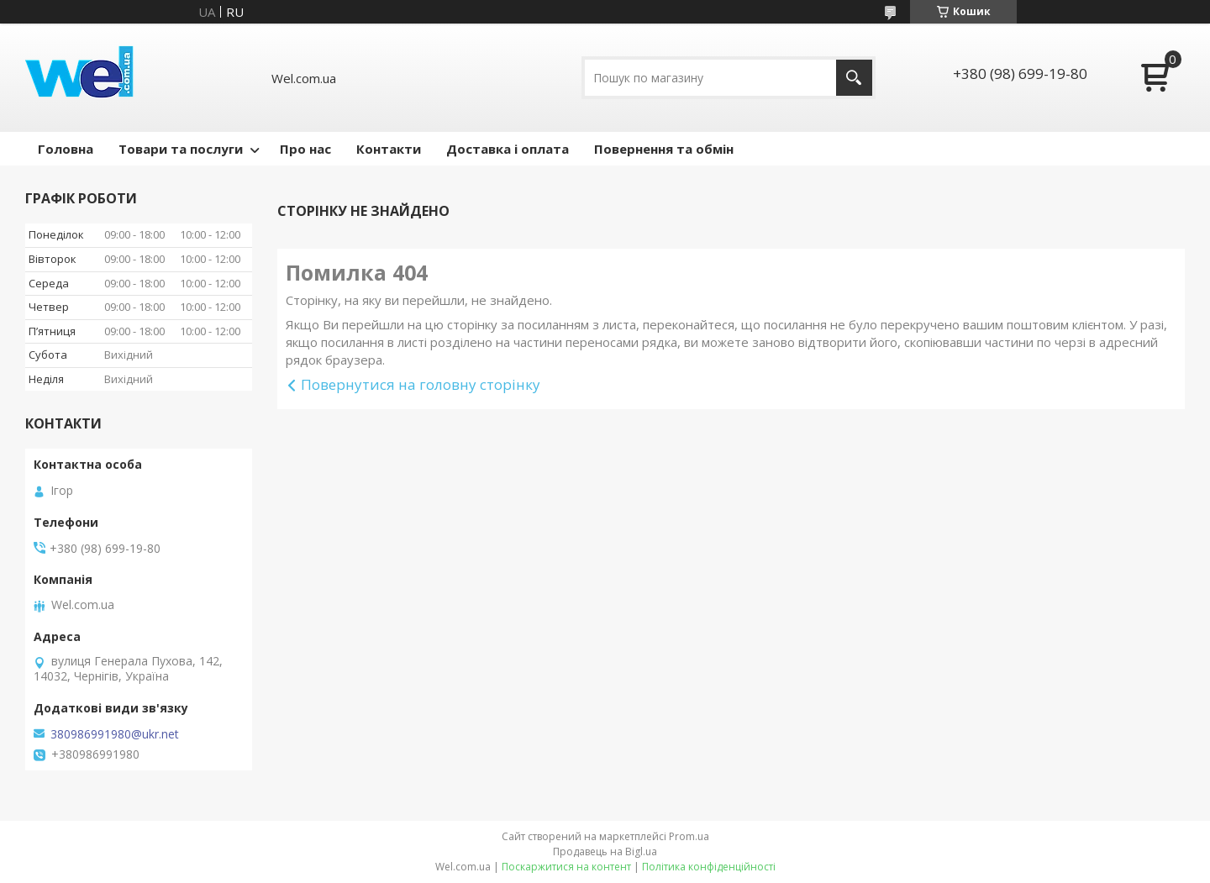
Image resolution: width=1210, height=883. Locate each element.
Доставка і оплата (507, 148)
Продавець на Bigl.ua (605, 851)
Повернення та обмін (664, 148)
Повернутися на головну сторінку (420, 384)
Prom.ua (689, 836)
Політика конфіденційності (709, 866)
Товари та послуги (180, 148)
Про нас (305, 148)
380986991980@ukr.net (114, 734)
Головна (65, 148)
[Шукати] (854, 78)
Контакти (388, 148)
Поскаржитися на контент (566, 866)
